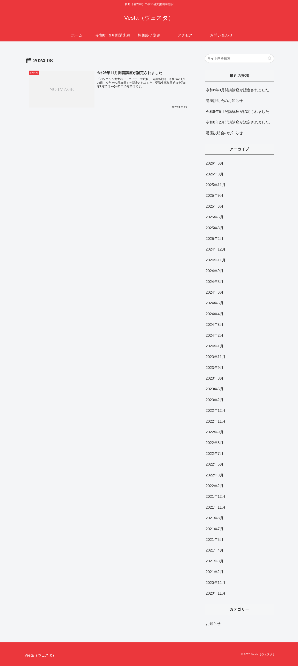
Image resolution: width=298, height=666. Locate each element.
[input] (239, 58)
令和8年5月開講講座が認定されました (237, 112)
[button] (269, 58)
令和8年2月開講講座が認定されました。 (239, 122)
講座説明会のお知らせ (224, 101)
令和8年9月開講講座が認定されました (237, 90)
